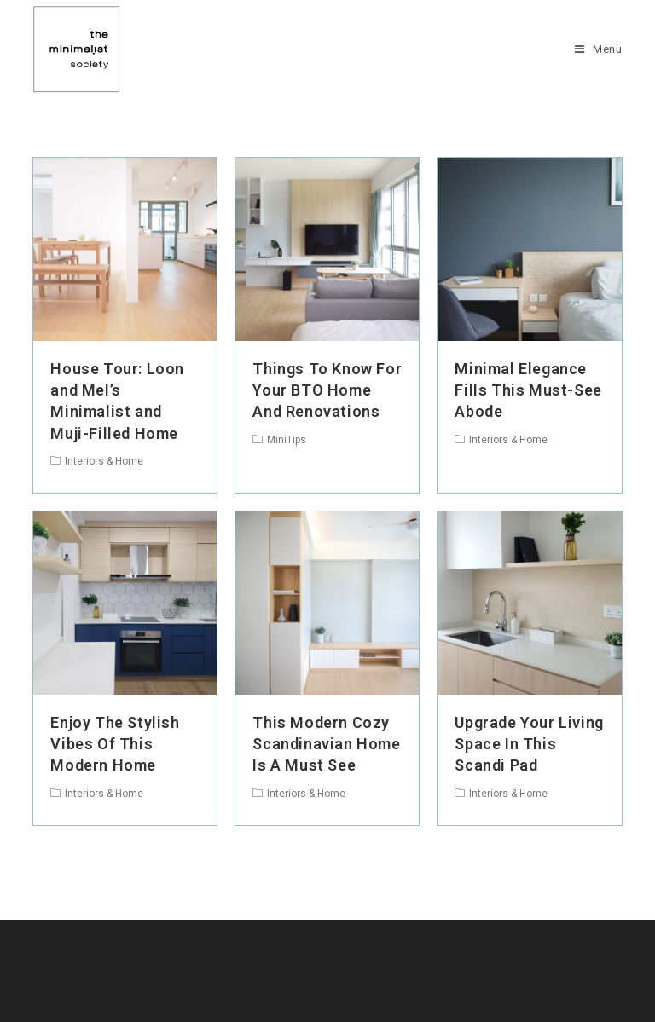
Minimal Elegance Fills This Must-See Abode (528, 390)
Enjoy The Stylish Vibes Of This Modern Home (114, 743)
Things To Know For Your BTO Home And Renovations (327, 390)
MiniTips (286, 440)
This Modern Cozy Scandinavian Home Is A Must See (326, 743)
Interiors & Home (104, 461)
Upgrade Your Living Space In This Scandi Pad (529, 743)
